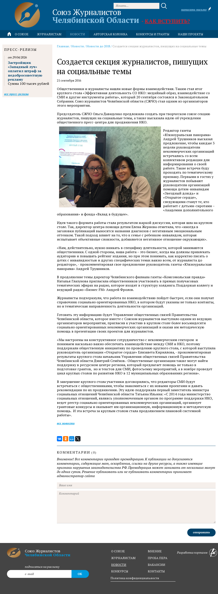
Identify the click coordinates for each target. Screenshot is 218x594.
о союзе (118, 551)
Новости (77, 46)
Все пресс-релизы (16, 94)
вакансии (156, 565)
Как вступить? (167, 20)
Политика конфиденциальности (135, 578)
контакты (156, 571)
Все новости (66, 423)
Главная (63, 46)
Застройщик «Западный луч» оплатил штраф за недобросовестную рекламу (25, 71)
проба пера (157, 558)
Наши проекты (190, 34)
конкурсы (119, 571)
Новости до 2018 (98, 46)
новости (77, 34)
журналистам (123, 558)
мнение (155, 551)
